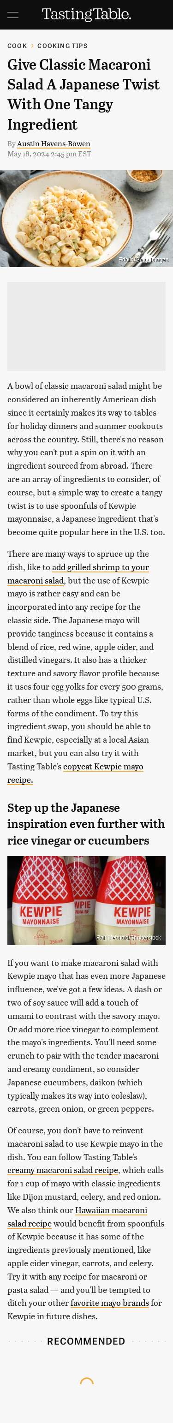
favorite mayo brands (110, 1302)
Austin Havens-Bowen (53, 143)
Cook (17, 45)
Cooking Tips (62, 45)
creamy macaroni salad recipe (62, 1169)
